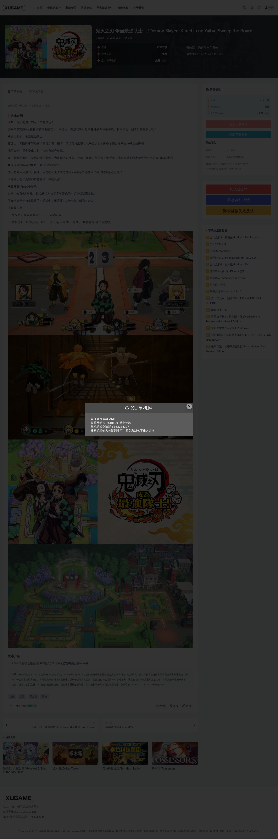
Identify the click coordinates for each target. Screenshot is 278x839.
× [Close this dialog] (189, 406)
